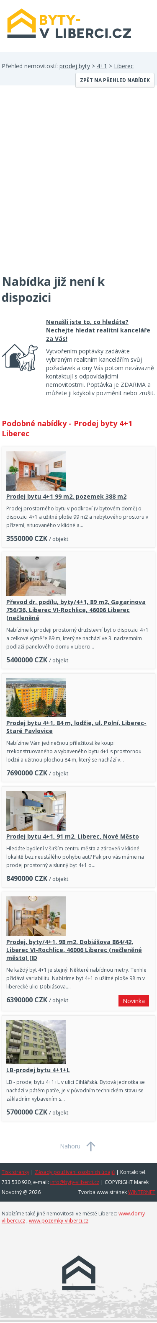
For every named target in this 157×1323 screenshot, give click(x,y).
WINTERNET (141, 1192)
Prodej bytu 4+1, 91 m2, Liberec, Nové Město (72, 836)
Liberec (124, 66)
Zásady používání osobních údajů (75, 1172)
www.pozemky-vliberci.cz (58, 1220)
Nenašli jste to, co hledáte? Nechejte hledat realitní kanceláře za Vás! (98, 330)
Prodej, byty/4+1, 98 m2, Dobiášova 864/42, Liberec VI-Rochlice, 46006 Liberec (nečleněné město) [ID (74, 950)
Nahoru (70, 1146)
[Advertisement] (78, 184)
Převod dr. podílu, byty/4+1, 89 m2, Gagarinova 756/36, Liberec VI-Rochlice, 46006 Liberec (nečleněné (76, 610)
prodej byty (74, 66)
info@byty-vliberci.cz (74, 1182)
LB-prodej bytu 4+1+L (38, 1070)
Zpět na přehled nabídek (115, 80)
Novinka (134, 1001)
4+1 (102, 66)
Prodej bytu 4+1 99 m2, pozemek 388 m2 (66, 496)
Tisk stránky (15, 1172)
